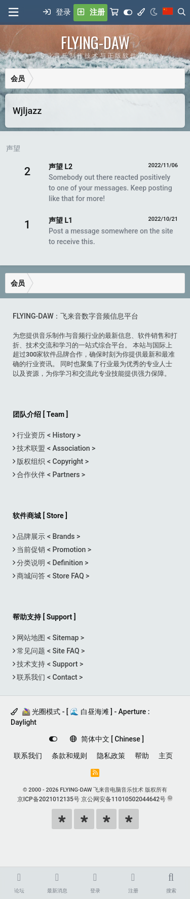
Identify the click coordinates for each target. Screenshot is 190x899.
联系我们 (28, 756)
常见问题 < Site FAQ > (50, 651)
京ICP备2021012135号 (48, 799)
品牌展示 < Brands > (47, 536)
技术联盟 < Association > (55, 448)
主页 (166, 756)
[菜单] (13, 12)
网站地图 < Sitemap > (49, 638)
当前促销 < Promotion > (53, 549)
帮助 (142, 756)
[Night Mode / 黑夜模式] (153, 13)
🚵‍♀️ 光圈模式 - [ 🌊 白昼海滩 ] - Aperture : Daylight (80, 717)
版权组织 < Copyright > (52, 461)
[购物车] (114, 13)
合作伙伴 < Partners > (50, 475)
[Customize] (128, 13)
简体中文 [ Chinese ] (107, 739)
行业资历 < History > (48, 435)
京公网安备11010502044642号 (123, 799)
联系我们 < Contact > (49, 677)
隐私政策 (111, 756)
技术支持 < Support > (49, 664)
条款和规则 (69, 756)
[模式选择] (141, 13)
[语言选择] (167, 13)
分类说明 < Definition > (51, 563)
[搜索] (181, 13)
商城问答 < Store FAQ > (52, 576)
